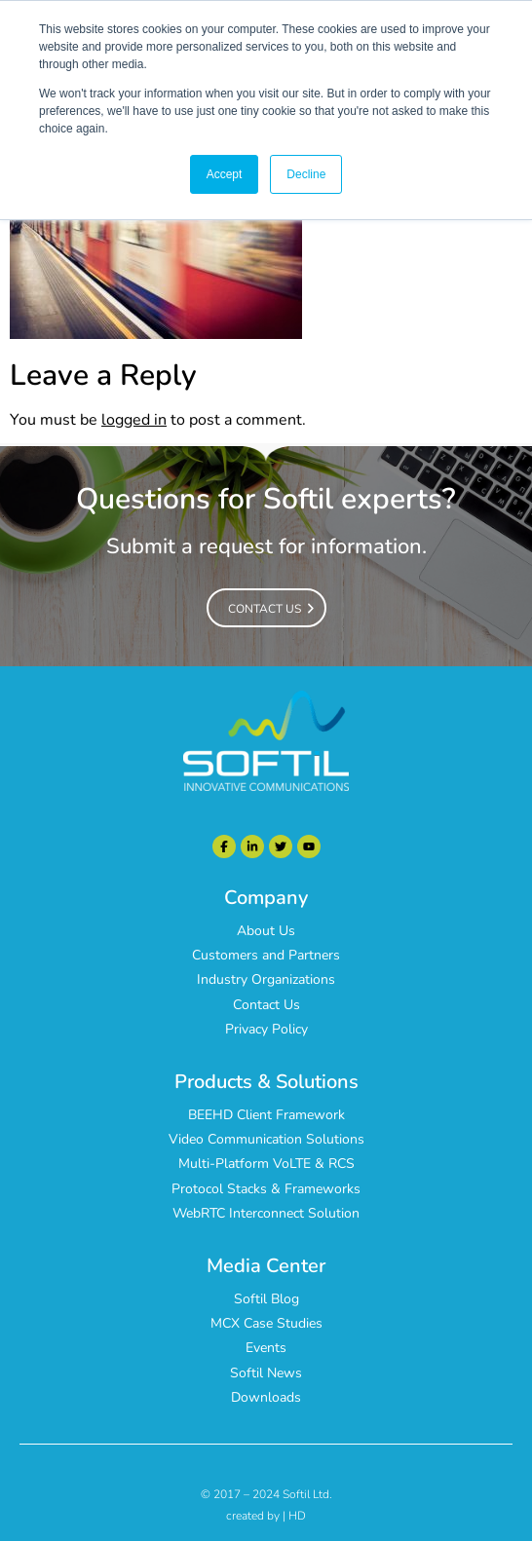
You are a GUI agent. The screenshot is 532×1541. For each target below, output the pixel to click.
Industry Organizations (266, 979)
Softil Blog (266, 1299)
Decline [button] (305, 174)
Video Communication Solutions (266, 1139)
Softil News (266, 1373)
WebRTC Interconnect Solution (266, 1213)
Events (266, 1347)
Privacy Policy (266, 1029)
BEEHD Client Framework (266, 1115)
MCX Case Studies (266, 1323)
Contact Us (266, 1005)
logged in (134, 420)
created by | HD (266, 1515)
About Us (266, 930)
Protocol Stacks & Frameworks (266, 1189)
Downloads (266, 1397)
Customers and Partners (266, 955)
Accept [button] (225, 174)
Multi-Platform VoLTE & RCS (266, 1163)
